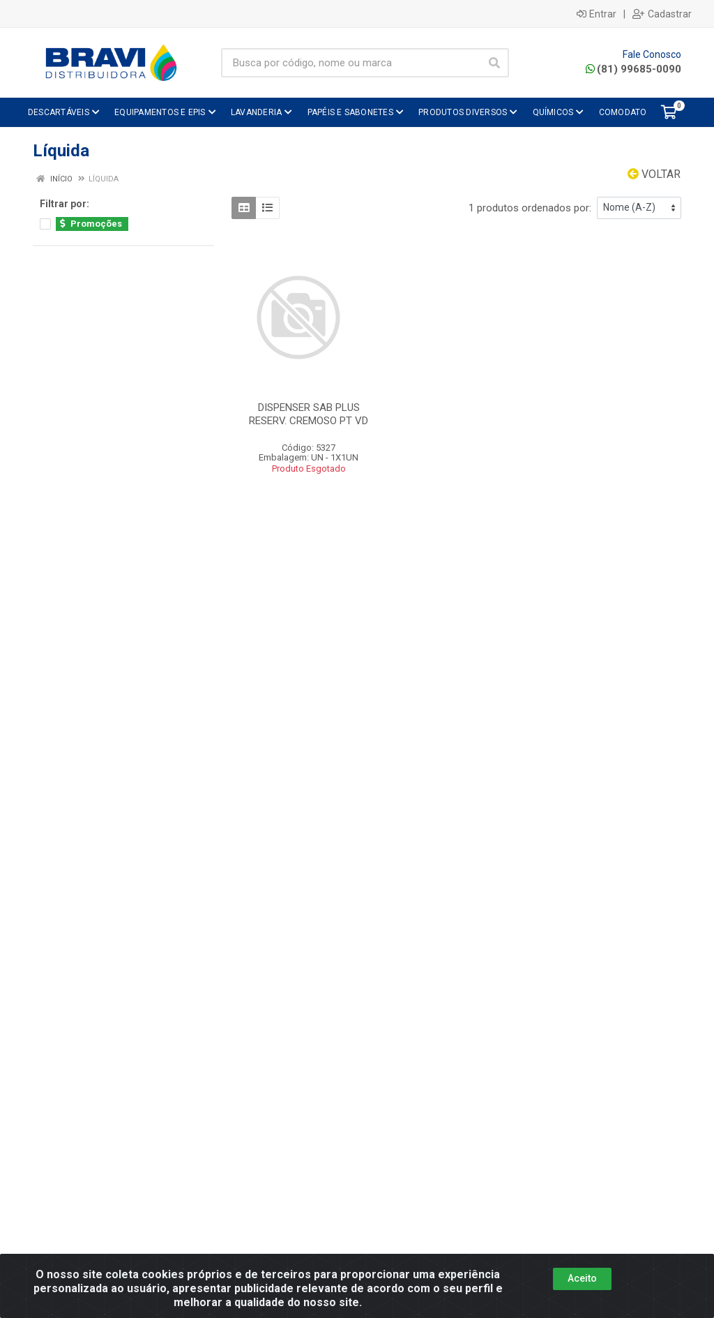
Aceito (582, 1278)
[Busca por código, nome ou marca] (350, 62)
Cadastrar (662, 14)
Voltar (654, 174)
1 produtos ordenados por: (530, 208)
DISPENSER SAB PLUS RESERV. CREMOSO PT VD (308, 414)
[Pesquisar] (494, 62)
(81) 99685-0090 (633, 69)
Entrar (596, 14)
